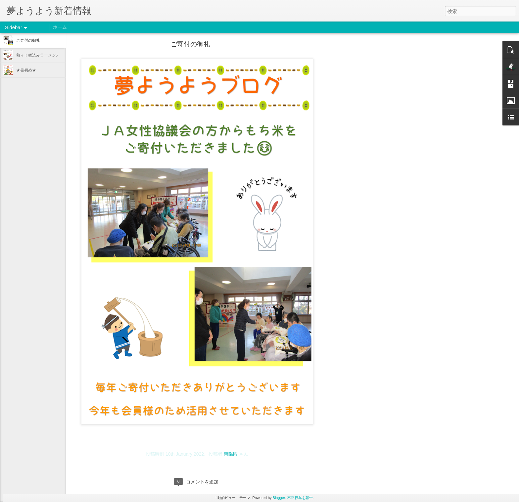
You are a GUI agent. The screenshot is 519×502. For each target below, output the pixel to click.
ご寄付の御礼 (28, 40)
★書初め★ (26, 70)
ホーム (60, 27)
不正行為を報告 (300, 498)
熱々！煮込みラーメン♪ (37, 55)
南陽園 (231, 454)
